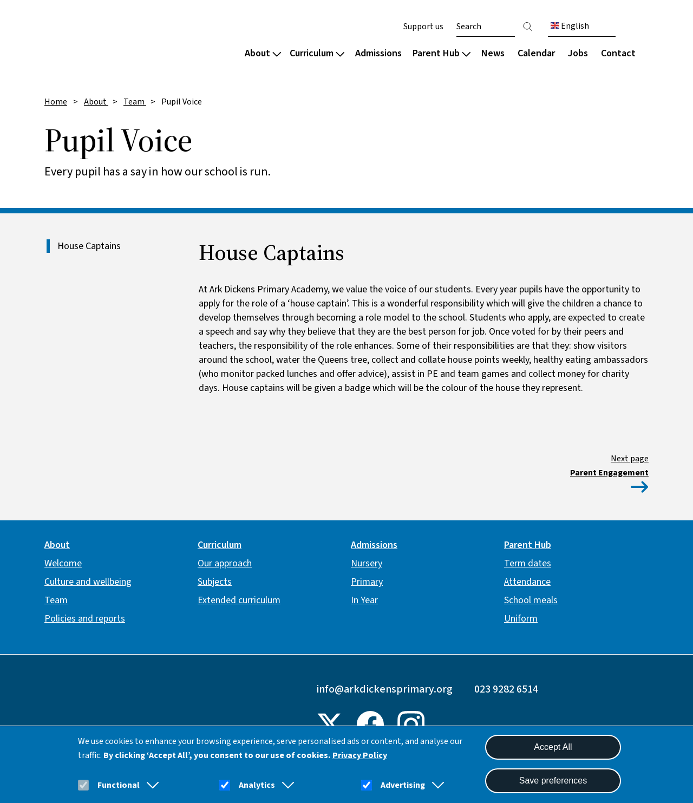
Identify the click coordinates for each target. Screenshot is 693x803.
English (570, 26)
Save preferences (553, 780)
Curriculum (317, 53)
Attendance (527, 582)
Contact (618, 53)
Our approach (225, 563)
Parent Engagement (609, 473)
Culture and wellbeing (88, 582)
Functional (118, 785)
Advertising (403, 785)
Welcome (63, 563)
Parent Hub (441, 53)
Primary (367, 582)
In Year (364, 600)
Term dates (527, 563)
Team (134, 102)
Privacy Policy (359, 755)
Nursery (366, 563)
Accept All (553, 747)
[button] (150, 785)
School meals (531, 600)
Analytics (257, 785)
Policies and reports (84, 618)
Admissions (378, 53)
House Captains (89, 246)
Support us (423, 26)
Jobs (578, 53)
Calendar (536, 53)
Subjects (215, 582)
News (493, 53)
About (263, 53)
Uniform (521, 618)
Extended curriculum (239, 600)
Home (55, 102)
